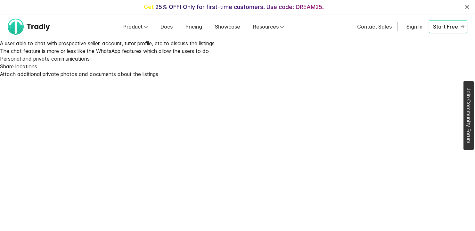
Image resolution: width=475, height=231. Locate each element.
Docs (166, 26)
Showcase (227, 26)
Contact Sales (374, 26)
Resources (268, 26)
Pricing (193, 26)
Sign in (414, 26)
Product (135, 26)
